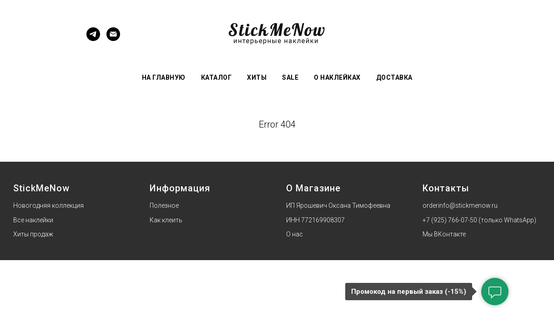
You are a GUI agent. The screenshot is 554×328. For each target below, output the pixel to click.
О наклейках (337, 77)
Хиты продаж (33, 234)
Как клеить (166, 220)
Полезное (164, 205)
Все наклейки (33, 220)
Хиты (257, 77)
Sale (290, 77)
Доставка (394, 77)
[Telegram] (93, 38)
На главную (164, 77)
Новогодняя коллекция (48, 205)
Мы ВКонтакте (444, 234)
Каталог (216, 77)
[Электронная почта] (113, 38)
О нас (294, 234)
